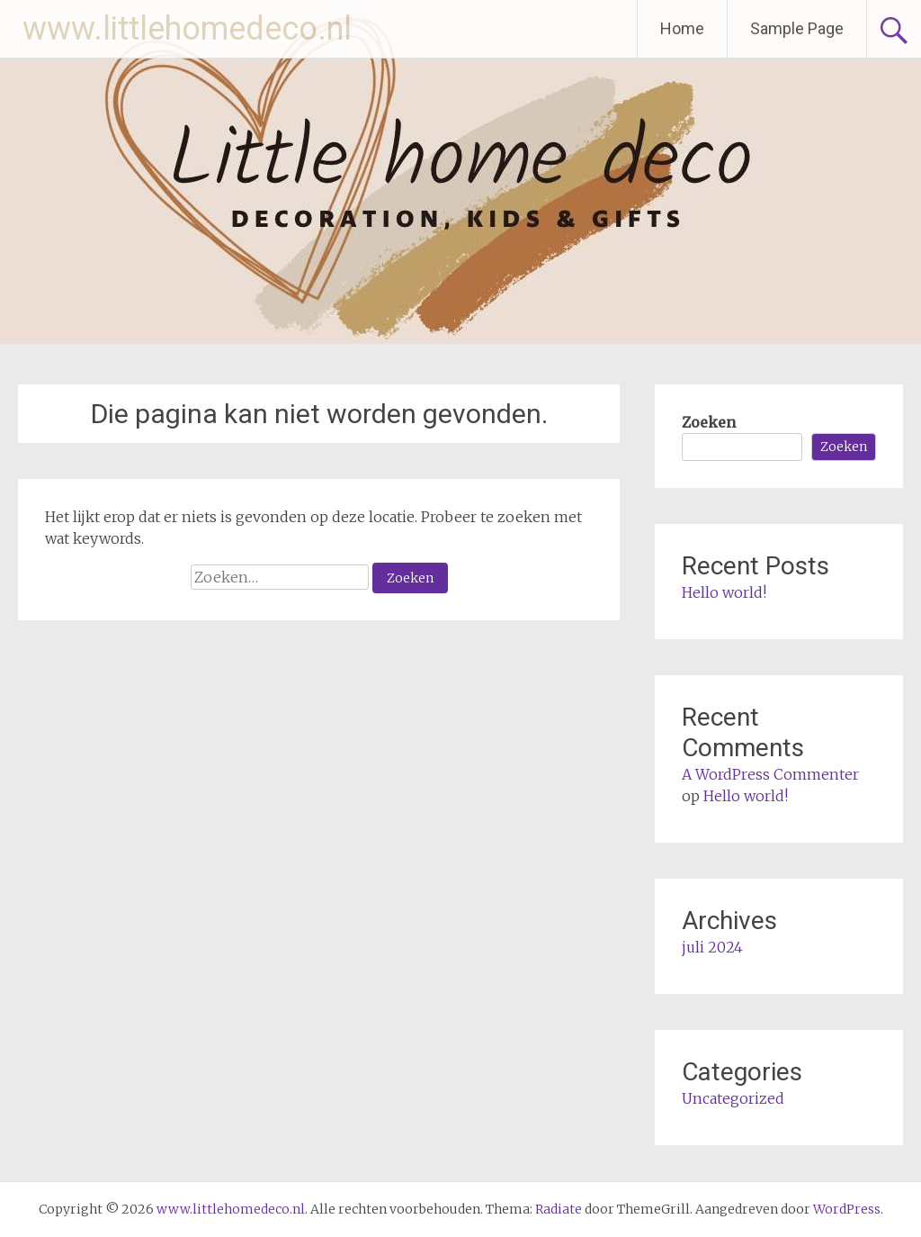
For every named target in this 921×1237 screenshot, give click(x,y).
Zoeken (709, 422)
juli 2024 (712, 947)
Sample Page (797, 28)
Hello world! (724, 592)
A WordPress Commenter (770, 774)
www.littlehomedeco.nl (187, 29)
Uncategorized (733, 1098)
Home (682, 28)
